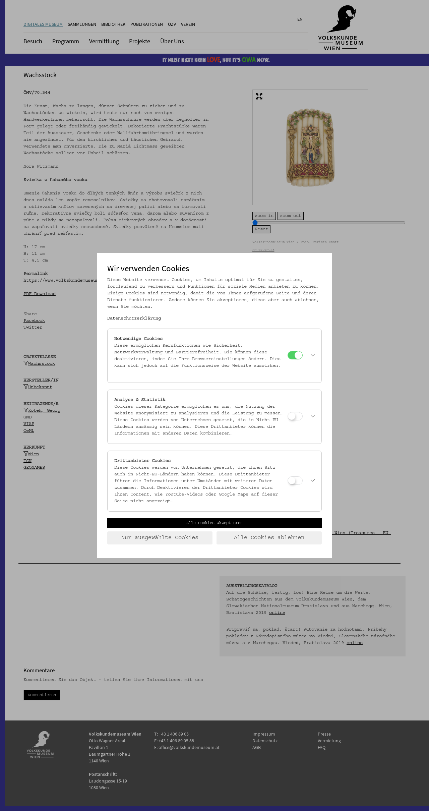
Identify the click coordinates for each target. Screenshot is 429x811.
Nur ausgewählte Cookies (159, 537)
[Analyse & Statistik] (295, 416)
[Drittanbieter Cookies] (295, 480)
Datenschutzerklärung (134, 318)
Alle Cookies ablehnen (269, 537)
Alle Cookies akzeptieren (214, 523)
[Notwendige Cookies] (295, 355)
